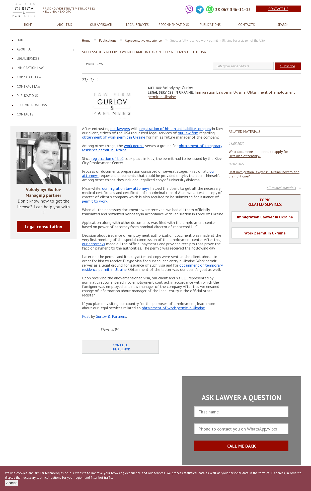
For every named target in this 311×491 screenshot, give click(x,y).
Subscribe (287, 66)
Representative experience (143, 40)
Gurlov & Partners (111, 316)
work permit (134, 145)
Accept (11, 483)
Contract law (28, 86)
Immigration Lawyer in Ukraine (220, 92)
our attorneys (93, 243)
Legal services (137, 25)
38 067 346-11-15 (233, 9)
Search (282, 25)
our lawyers (120, 128)
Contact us (278, 9)
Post (86, 316)
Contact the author (120, 347)
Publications (210, 25)
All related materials (281, 188)
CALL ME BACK (241, 446)
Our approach (101, 25)
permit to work (94, 201)
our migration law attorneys (125, 188)
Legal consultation (43, 226)
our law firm (188, 132)
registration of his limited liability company (175, 128)
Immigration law (30, 68)
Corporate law (29, 77)
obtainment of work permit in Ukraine (113, 137)
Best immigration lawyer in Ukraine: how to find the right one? (264, 174)
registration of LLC (107, 158)
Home (28, 25)
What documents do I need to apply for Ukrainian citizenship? (258, 154)
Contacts (246, 25)
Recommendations (174, 25)
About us (64, 25)
